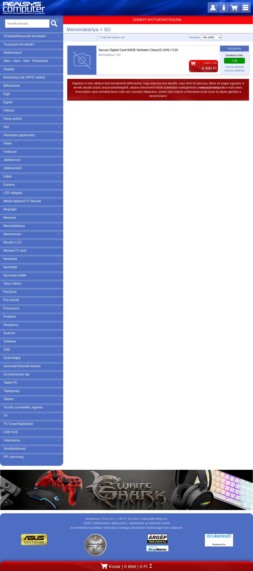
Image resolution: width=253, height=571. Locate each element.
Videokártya (31, 440)
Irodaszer (10, 151)
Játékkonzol (12, 160)
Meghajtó (31, 209)
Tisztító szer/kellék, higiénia (23, 407)
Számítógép (12, 358)
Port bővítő (11, 300)
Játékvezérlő (31, 168)
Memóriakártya (31, 226)
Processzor (31, 308)
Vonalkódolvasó (14, 448)
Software (9, 341)
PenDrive (10, 292)
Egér (31, 94)
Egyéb (7, 102)
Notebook (31, 259)
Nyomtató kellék (31, 275)
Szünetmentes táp (16, 374)
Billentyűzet (31, 85)
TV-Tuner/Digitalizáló (18, 424)
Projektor (9, 316)
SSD (31, 349)
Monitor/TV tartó (15, 250)
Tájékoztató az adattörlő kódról (149, 523)
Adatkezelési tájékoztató (109, 523)
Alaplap (31, 69)
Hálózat (31, 110)
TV (5, 415)
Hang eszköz (31, 118)
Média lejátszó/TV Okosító (22, 201)
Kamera (31, 184)
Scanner (9, 333)
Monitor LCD (12, 242)
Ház (31, 127)
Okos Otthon (12, 283)
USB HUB (10, 432)
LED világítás (12, 193)
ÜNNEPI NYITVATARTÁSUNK (157, 20)
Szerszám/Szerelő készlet (21, 366)
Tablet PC (31, 382)
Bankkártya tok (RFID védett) (24, 77)
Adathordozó (12, 52)
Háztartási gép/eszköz (19, 135)
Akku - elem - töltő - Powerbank (31, 61)
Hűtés (31, 143)
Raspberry (10, 325)
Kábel (31, 176)
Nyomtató (10, 267)
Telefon (31, 399)
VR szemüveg (13, 457)
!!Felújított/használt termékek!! (31, 36)
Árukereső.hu (218, 544)
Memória (31, 217)
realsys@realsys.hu (154, 518)
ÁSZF (87, 523)
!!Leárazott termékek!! (19, 44)
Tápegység (11, 391)
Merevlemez (31, 234)
